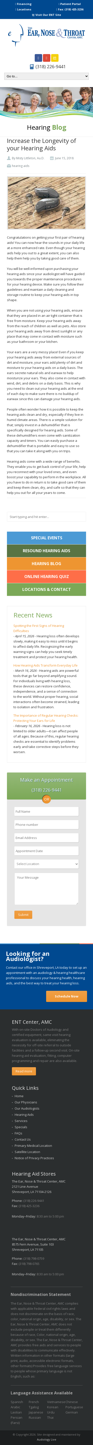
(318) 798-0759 (33, 1258)
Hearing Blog (46, 563)
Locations (23, 9)
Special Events (46, 538)
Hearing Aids (24, 1114)
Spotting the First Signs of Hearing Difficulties (38, 628)
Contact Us (23, 1139)
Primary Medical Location (33, 1145)
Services (21, 1121)
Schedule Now (66, 996)
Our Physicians (26, 1102)
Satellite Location (27, 1152)
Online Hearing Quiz (46, 576)
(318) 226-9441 (33, 1200)
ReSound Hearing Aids (46, 550)
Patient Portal (70, 4)
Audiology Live (46, 1439)
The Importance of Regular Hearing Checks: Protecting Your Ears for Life (45, 718)
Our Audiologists (27, 1108)
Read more (24, 1071)
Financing (23, 4)
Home (19, 1096)
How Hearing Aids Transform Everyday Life (45, 665)
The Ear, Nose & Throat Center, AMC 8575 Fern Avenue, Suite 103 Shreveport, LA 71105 (38, 1244)
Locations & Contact (46, 589)
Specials (21, 1127)
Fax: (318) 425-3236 (69, 9)
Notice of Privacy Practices (34, 1158)
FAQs (18, 1133)
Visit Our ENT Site (46, 15)
